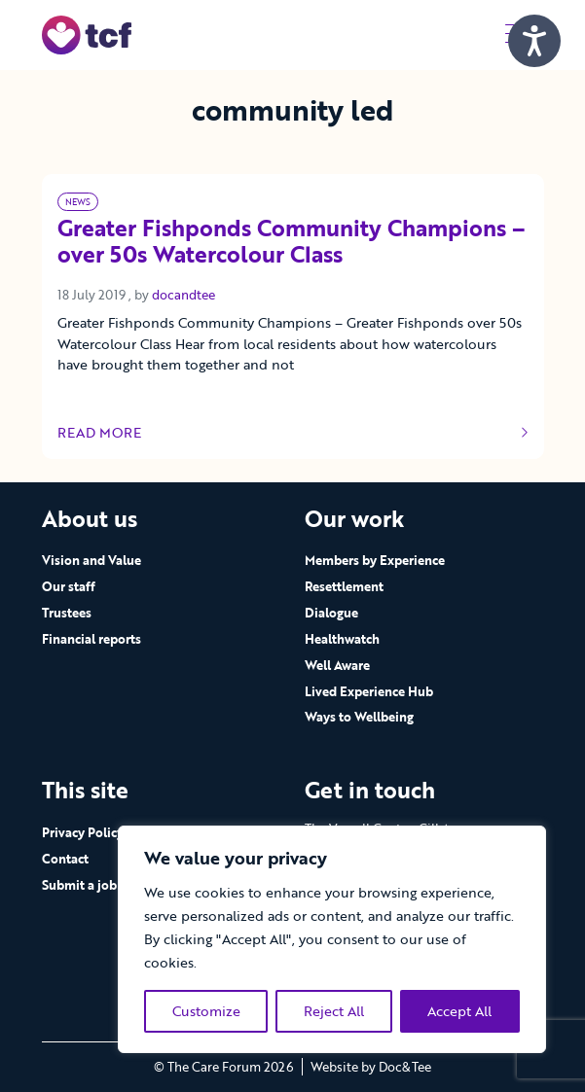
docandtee (183, 294)
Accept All (459, 1011)
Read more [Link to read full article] (293, 432)
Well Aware (337, 665)
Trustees (66, 612)
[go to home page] (87, 33)
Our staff (68, 586)
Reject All (334, 1011)
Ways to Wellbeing (359, 716)
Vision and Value (91, 560)
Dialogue (331, 612)
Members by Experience (375, 560)
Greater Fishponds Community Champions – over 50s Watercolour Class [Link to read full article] (291, 242)
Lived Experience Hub (369, 691)
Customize (206, 1011)
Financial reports (91, 639)
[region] (332, 939)
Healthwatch (342, 639)
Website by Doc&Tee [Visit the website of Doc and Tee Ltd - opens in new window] (371, 1066)
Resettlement (344, 586)
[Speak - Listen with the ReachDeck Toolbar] (534, 41)
